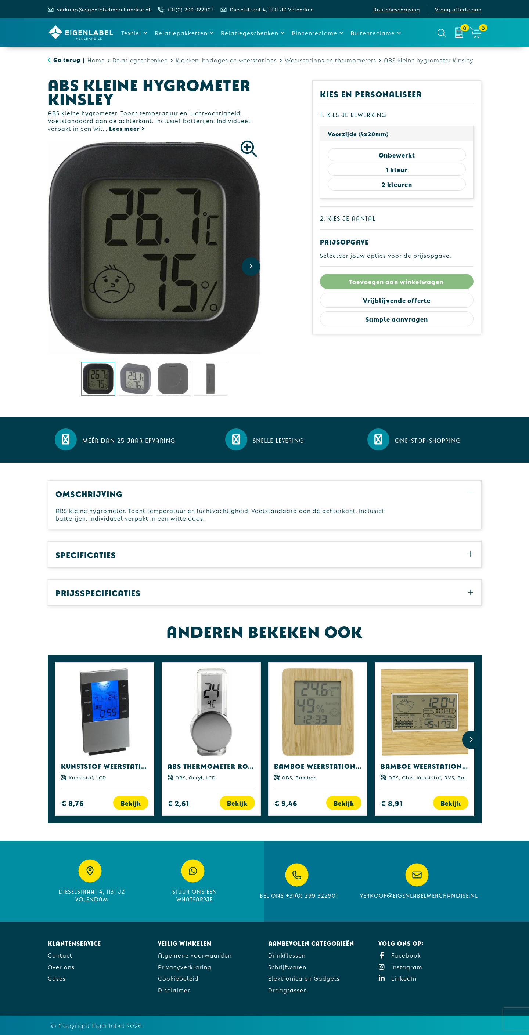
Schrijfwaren (287, 966)
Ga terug (66, 59)
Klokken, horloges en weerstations (226, 60)
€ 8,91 (392, 803)
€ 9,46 (286, 803)
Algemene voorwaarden (195, 955)
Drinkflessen (287, 955)
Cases (57, 978)
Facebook (399, 955)
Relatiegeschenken (249, 32)
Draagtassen (287, 990)
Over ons (61, 966)
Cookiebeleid (178, 978)
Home (96, 60)
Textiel (131, 32)
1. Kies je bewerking (353, 114)
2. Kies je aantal (347, 218)
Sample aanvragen (397, 319)
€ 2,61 (178, 803)
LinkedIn (397, 978)
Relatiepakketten (181, 32)
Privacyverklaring (185, 966)
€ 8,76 (72, 803)
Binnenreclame (314, 32)
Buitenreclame (372, 32)
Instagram (400, 966)
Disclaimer (174, 990)
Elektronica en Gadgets (304, 978)
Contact (60, 955)
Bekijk (130, 803)
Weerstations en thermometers (330, 60)
